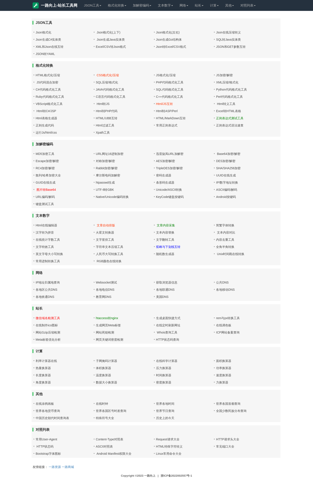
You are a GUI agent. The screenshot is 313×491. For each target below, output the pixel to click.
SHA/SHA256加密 (228, 168)
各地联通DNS (165, 289)
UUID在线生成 (226, 175)
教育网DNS (104, 297)
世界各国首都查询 (228, 403)
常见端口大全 (225, 446)
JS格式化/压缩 (166, 75)
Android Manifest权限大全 (114, 453)
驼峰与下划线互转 (168, 247)
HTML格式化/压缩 (48, 75)
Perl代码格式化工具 (229, 96)
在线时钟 (102, 403)
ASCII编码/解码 (226, 189)
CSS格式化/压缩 (107, 75)
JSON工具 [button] (92, 5)
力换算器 (222, 382)
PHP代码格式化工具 (170, 82)
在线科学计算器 (166, 361)
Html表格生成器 (46, 118)
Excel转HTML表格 (228, 111)
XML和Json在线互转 (49, 46)
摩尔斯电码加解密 (108, 175)
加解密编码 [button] (142, 5)
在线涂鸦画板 (45, 403)
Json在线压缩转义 (228, 32)
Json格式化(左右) (168, 32)
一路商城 (68, 467)
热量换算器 (43, 368)
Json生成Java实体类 (110, 39)
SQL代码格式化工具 (169, 89)
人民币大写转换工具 (109, 254)
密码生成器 (163, 175)
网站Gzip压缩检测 (48, 332)
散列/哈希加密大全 (48, 175)
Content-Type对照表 (109, 439)
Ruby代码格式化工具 (50, 96)
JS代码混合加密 (47, 82)
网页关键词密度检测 (109, 339)
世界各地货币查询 (48, 411)
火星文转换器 (105, 232)
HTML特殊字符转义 (169, 446)
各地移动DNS (225, 289)
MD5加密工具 (45, 154)
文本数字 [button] (165, 5)
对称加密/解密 (105, 161)
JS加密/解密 (224, 75)
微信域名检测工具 (48, 318)
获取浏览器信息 (166, 282)
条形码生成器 (165, 182)
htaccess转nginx (107, 318)
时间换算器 (163, 375)
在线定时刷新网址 (168, 325)
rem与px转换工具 (228, 318)
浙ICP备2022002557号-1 (176, 475)
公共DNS (222, 282)
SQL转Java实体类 (228, 39)
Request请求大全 (168, 439)
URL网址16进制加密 (110, 154)
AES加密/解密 (165, 161)
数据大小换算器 (106, 382)
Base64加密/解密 (228, 154)
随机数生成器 (165, 254)
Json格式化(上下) (108, 32)
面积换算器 (223, 361)
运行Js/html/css (46, 132)
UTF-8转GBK (105, 189)
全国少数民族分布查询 (231, 411)
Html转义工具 (225, 104)
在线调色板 (223, 325)
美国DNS (162, 297)
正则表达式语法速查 (229, 125)
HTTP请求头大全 (227, 439)
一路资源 (55, 467)
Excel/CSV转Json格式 (111, 46)
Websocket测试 (106, 282)
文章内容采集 (165, 225)
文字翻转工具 (165, 239)
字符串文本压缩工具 (109, 247)
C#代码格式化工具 (48, 89)
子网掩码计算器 (106, 361)
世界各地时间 (165, 403)
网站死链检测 (105, 332)
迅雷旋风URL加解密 (169, 154)
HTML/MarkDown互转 (171, 118)
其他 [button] (229, 5)
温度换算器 (103, 375)
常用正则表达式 (166, 125)
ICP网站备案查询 (227, 332)
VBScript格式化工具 (49, 104)
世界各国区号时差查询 (111, 411)
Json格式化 (43, 32)
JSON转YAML (45, 54)
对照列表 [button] (248, 5)
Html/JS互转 (164, 104)
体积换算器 (103, 368)
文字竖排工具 (105, 239)
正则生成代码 (45, 125)
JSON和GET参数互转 (231, 46)
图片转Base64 (46, 189)
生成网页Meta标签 (108, 325)
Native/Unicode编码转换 (112, 197)
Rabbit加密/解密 (107, 168)
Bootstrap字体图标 (48, 453)
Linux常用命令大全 (168, 453)
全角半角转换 (225, 247)
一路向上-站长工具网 (55, 5)
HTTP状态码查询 (167, 339)
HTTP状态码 (44, 446)
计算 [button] (214, 5)
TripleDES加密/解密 (169, 168)
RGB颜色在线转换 (109, 261)
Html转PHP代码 (107, 111)
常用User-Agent (46, 439)
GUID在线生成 (45, 182)
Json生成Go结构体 (169, 39)
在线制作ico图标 (47, 325)
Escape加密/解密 (47, 161)
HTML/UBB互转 (106, 118)
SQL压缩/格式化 (107, 82)
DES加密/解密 (225, 161)
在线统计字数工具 (48, 239)
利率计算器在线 (46, 361)
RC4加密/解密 (45, 168)
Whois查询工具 (167, 332)
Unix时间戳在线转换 (230, 254)
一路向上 (149, 475)
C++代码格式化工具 (169, 96)
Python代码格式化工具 (231, 89)
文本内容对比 (225, 232)
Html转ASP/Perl (167, 111)
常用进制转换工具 (48, 261)
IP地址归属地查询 (48, 282)
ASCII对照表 (104, 446)
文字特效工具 (45, 247)
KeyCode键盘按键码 (170, 197)
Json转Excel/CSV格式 (171, 46)
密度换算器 (163, 382)
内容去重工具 (225, 239)
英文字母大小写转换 (49, 254)
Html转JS (103, 104)
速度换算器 (223, 375)
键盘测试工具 (45, 204)
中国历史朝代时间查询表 (52, 418)
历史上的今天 (165, 418)
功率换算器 (223, 368)
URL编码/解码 (45, 197)
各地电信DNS (105, 289)
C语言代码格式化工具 (110, 96)
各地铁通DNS (45, 297)
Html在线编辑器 (46, 225)
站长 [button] (199, 5)
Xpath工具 (103, 132)
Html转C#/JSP (46, 111)
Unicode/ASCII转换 (169, 189)
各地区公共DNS (46, 289)
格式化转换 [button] (117, 5)
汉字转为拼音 (45, 232)
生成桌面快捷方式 (168, 318)
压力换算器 (163, 368)
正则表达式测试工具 (229, 118)
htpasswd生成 (105, 182)
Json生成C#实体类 (48, 39)
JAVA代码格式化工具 (110, 89)
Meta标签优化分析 (48, 339)
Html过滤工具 (105, 125)
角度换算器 (43, 382)
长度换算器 (43, 375)
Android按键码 (226, 197)
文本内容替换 (165, 232)
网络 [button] (184, 5)
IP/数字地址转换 (227, 182)
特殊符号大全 (105, 418)
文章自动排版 (105, 225)
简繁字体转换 (225, 225)
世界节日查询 (165, 411)
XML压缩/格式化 (227, 82)
